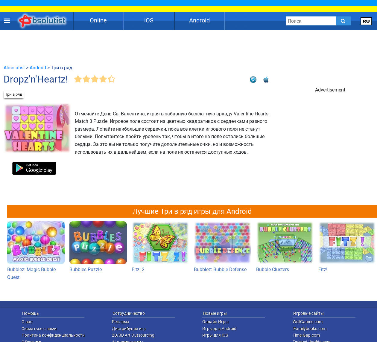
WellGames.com (308, 321)
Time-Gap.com (306, 335)
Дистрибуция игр (129, 328)
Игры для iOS (215, 335)
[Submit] (343, 20)
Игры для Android (219, 328)
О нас (27, 321)
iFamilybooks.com (309, 328)
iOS (148, 20)
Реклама (120, 321)
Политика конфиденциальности (53, 335)
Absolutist (14, 68)
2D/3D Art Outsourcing (133, 335)
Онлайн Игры (215, 321)
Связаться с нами (39, 328)
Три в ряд (13, 94)
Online (98, 20)
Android (199, 20)
